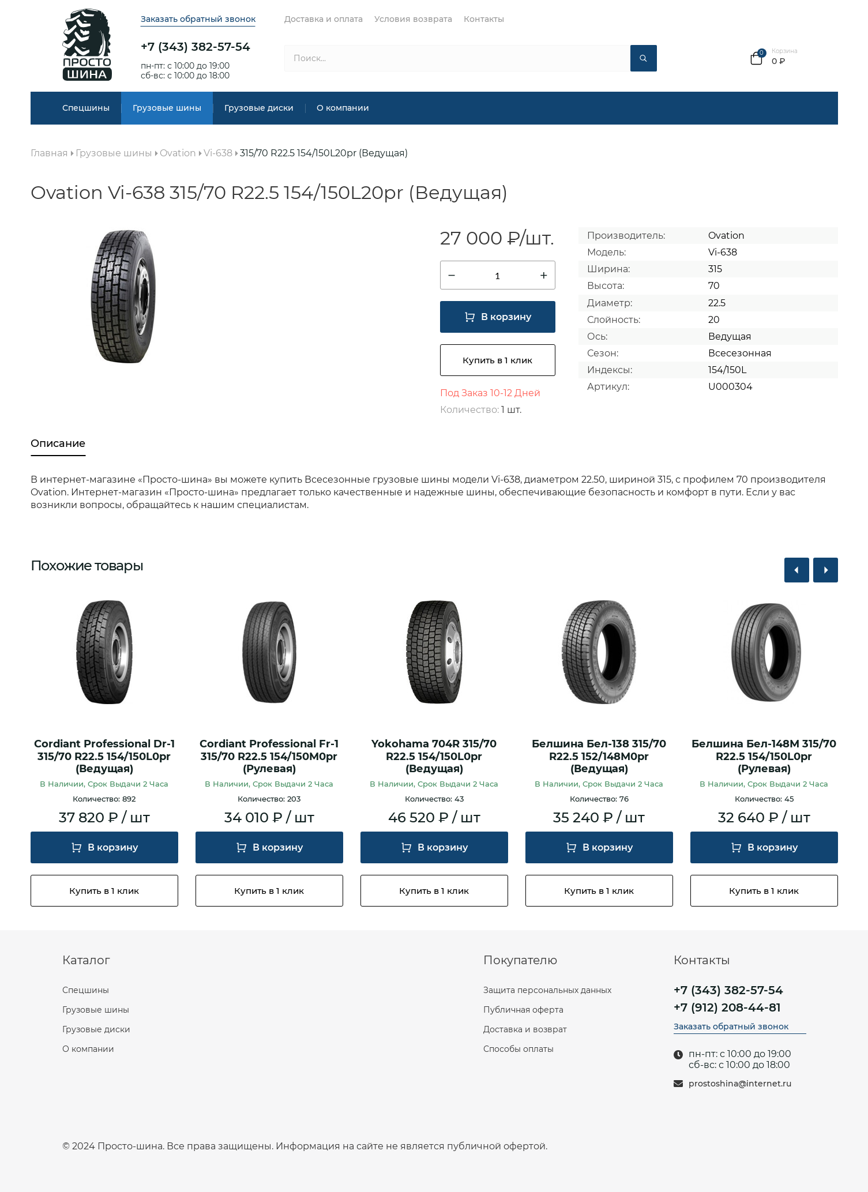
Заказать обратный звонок (198, 19)
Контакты (484, 19)
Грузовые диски (259, 108)
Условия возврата (413, 19)
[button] (796, 570)
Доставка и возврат (525, 1029)
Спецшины (86, 108)
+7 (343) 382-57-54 (195, 46)
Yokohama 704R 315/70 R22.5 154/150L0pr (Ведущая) (434, 756)
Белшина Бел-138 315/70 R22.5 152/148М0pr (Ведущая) (599, 756)
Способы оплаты (518, 1049)
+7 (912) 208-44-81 (727, 1007)
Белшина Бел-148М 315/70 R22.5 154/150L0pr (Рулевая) (764, 756)
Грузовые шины (167, 108)
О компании (343, 108)
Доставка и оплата (323, 19)
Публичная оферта (523, 1010)
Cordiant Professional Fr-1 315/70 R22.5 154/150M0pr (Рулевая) (269, 756)
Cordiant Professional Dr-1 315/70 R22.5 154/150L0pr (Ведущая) (104, 756)
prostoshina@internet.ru (740, 1084)
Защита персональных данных (547, 990)
